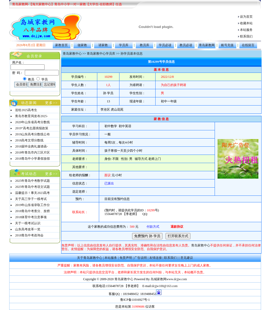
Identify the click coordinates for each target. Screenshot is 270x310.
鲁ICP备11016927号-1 (135, 300)
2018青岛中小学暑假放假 (32, 158)
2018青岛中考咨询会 (29, 235)
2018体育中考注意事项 (31, 217)
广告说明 (140, 258)
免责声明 (125, 258)
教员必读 (186, 45)
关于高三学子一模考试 (31, 199)
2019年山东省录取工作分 (32, 205)
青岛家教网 (207, 45)
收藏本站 (246, 23)
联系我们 (246, 36)
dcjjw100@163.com (164, 286)
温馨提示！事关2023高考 (32, 193)
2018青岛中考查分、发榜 (32, 211)
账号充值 (227, 45)
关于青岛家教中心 (89, 258)
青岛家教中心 (72, 53)
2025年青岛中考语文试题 (32, 187)
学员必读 (165, 45)
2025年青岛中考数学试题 (32, 181)
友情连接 (155, 258)
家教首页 (61, 45)
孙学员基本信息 (131, 53)
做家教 (82, 45)
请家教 (103, 45)
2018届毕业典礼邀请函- (31, 146)
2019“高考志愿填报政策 (31, 128)
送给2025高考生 (26, 110)
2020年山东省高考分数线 (32, 122)
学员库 (123, 45)
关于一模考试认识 (27, 223)
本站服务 (246, 30)
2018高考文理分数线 (29, 140)
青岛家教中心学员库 (101, 53)
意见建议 (186, 258)
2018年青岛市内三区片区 (32, 152)
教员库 (144, 45)
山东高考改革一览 (27, 229)
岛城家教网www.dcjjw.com (169, 279)
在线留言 (248, 45)
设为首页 (246, 16)
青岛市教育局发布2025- (31, 116)
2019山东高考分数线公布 (32, 134)
